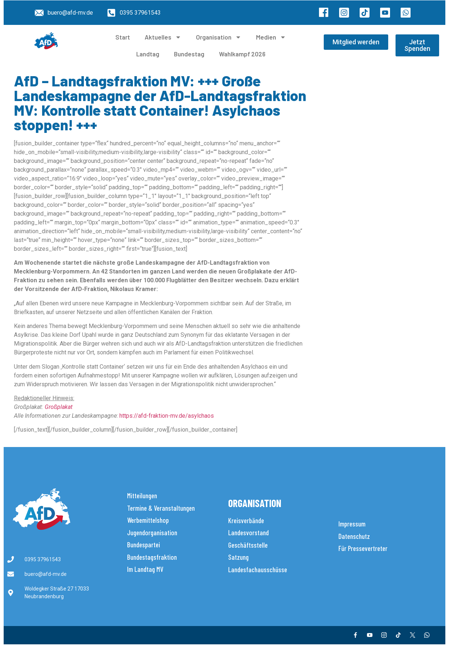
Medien (271, 37)
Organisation (218, 37)
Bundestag (189, 53)
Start (122, 37)
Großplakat (59, 406)
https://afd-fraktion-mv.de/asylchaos (166, 415)
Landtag (147, 53)
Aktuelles (163, 37)
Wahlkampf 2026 (242, 53)
